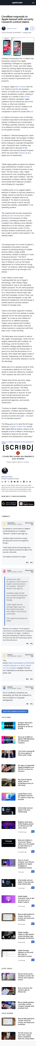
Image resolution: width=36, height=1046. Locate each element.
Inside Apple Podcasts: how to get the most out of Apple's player (26, 899)
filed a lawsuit (20, 87)
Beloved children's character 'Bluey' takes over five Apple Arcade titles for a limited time (26, 844)
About (29, 523)
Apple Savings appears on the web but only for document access (25, 953)
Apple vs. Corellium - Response (11, 442)
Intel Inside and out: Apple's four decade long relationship (26, 882)
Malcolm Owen (12, 28)
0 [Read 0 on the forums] (32, 831)
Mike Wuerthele (27, 442)
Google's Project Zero (17, 426)
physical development (15, 216)
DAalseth (10, 687)
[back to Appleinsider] (17, 3)
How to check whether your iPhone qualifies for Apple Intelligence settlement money (26, 864)
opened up (23, 153)
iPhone (27, 97)
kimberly (9, 654)
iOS (31, 112)
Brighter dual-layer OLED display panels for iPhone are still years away (26, 825)
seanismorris (11, 523)
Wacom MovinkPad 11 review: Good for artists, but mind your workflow (26, 917)
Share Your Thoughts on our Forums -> (15, 711)
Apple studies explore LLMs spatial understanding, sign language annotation (26, 935)
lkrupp (9, 570)
